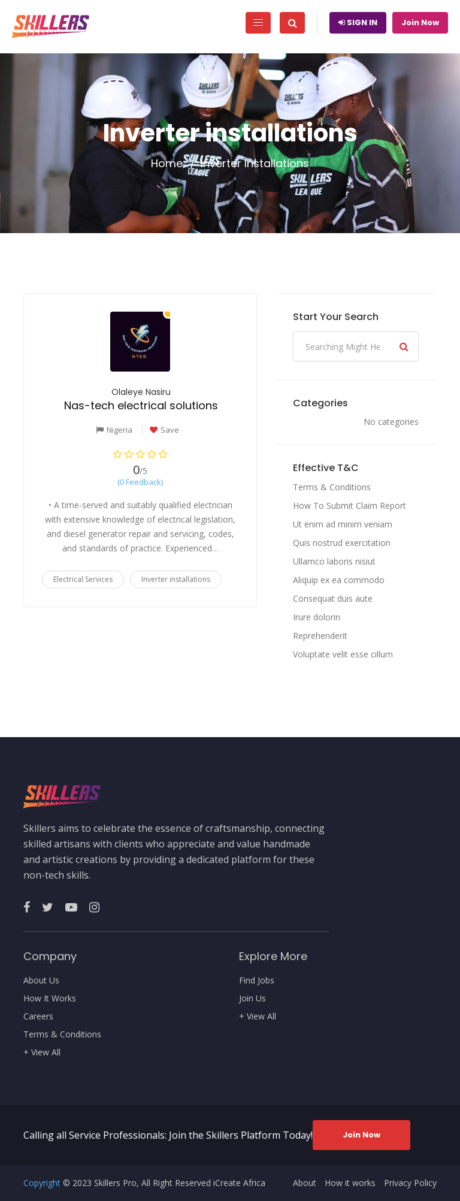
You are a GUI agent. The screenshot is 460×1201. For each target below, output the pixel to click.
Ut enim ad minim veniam (342, 524)
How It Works (49, 998)
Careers (38, 1016)
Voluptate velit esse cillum (343, 654)
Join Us (252, 998)
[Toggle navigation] (258, 23)
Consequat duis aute (333, 598)
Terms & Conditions (332, 487)
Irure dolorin (316, 617)
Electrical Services (83, 579)
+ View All (41, 1052)
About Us (41, 980)
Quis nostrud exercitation (342, 542)
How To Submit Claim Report (349, 505)
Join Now (420, 22)
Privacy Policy (410, 1183)
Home (167, 163)
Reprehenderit (320, 635)
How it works (350, 1183)
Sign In (357, 22)
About (304, 1183)
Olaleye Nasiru (141, 392)
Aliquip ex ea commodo (339, 580)
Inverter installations (175, 579)
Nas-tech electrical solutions (141, 405)
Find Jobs (256, 980)
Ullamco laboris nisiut (334, 561)
